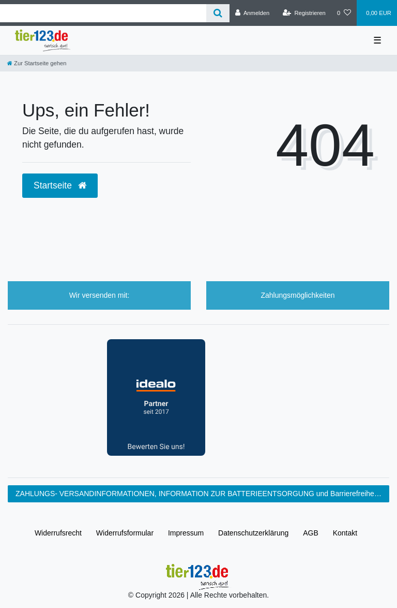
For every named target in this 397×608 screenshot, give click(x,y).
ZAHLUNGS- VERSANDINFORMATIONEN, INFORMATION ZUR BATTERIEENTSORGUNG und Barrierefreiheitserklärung (202, 493)
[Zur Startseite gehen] (36, 63)
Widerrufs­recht (58, 533)
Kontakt (345, 533)
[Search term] (103, 13)
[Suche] (218, 13)
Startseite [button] (60, 185)
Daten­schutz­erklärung (253, 533)
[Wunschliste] (344, 13)
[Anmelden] (253, 13)
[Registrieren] (304, 13)
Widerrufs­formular (125, 533)
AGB (310, 533)
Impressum (186, 533)
